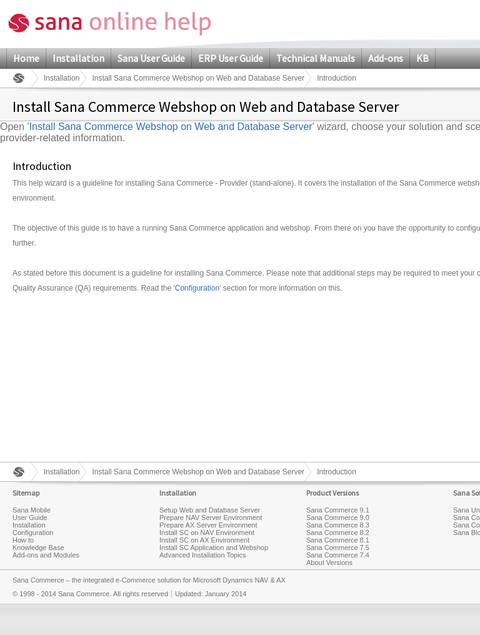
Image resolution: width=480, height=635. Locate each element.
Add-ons (385, 58)
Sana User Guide (151, 58)
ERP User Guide (230, 58)
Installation (78, 58)
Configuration (197, 288)
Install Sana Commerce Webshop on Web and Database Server (198, 78)
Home (26, 58)
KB (422, 58)
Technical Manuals (315, 58)
